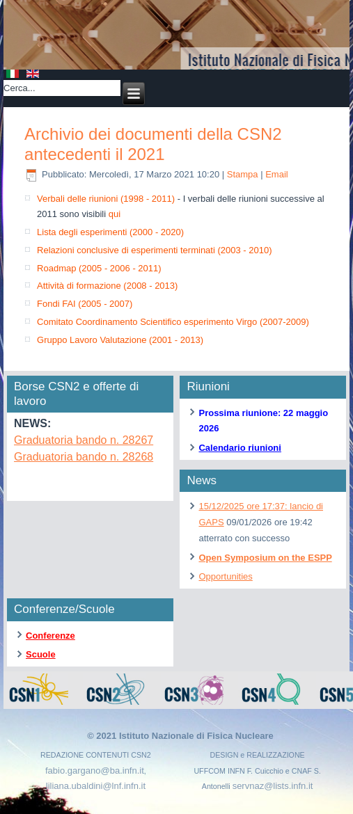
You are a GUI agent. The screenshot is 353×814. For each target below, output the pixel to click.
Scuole (41, 654)
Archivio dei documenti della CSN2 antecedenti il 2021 (153, 144)
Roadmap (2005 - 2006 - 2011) (99, 268)
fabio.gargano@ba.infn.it (94, 770)
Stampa (243, 174)
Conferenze (50, 635)
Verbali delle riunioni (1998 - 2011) (106, 198)
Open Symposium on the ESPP (264, 557)
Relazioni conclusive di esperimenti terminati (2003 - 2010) (154, 250)
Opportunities (225, 576)
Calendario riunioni (239, 447)
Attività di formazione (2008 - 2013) (107, 285)
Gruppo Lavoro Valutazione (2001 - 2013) (120, 340)
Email (276, 174)
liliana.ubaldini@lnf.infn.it (96, 786)
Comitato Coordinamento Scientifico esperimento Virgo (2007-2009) (173, 322)
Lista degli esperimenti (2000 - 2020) (110, 232)
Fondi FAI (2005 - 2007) (84, 303)
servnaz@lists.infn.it (273, 786)
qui (114, 214)
